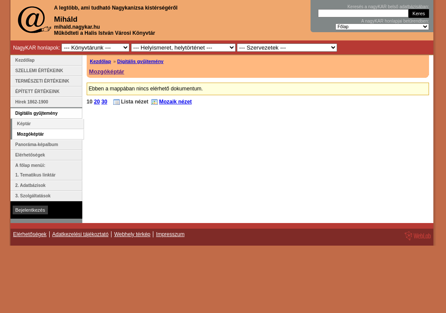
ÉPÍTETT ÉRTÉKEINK (37, 91)
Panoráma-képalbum (36, 144)
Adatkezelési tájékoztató (80, 234)
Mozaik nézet (175, 102)
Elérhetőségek (30, 155)
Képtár (24, 123)
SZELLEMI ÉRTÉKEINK (39, 70)
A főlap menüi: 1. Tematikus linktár (35, 170)
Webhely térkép (132, 234)
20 (97, 102)
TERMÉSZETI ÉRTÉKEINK (42, 81)
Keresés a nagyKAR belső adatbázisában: (388, 6)
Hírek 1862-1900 (31, 102)
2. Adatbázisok (30, 185)
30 (104, 102)
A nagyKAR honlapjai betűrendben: (395, 21)
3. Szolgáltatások (33, 195)
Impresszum (170, 234)
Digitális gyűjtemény (140, 61)
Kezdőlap (100, 61)
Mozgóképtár (106, 71)
